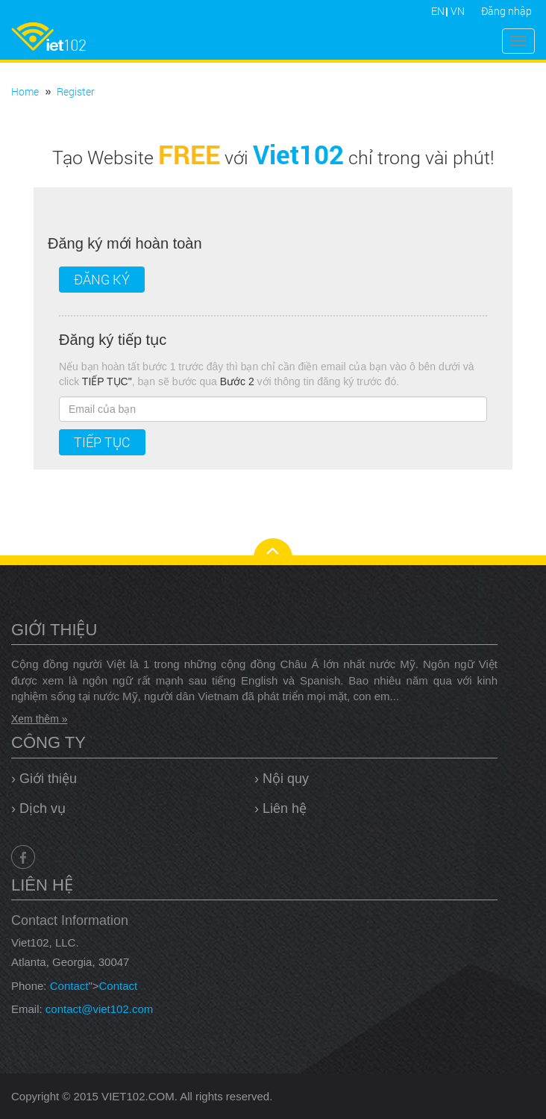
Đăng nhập (506, 11)
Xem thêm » (39, 719)
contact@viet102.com (99, 1009)
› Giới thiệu (44, 778)
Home (25, 91)
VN (458, 11)
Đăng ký (102, 279)
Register (76, 91)
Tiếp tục (102, 442)
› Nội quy (281, 778)
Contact (69, 985)
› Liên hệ (280, 808)
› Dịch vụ (38, 808)
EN (438, 11)
